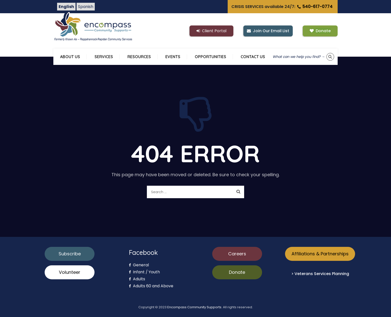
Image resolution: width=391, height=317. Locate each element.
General (139, 265)
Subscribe (70, 254)
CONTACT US (253, 56)
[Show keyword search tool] (330, 57)
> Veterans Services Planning (320, 274)
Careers (237, 254)
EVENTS (172, 56)
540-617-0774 (314, 6)
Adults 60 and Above (151, 286)
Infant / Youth (144, 272)
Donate (237, 272)
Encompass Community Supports (194, 307)
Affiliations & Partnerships (320, 254)
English (66, 6)
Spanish (85, 6)
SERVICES (104, 56)
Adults (137, 279)
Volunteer (69, 272)
